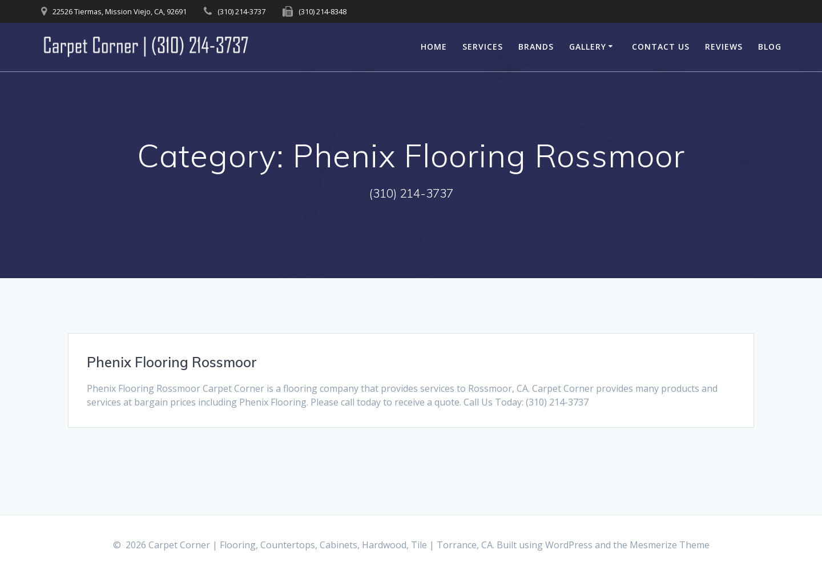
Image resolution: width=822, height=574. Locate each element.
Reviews (724, 46)
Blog (769, 46)
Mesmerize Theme (670, 545)
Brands (536, 46)
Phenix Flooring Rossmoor (172, 362)
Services (482, 46)
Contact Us (661, 46)
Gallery (587, 46)
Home (434, 46)
